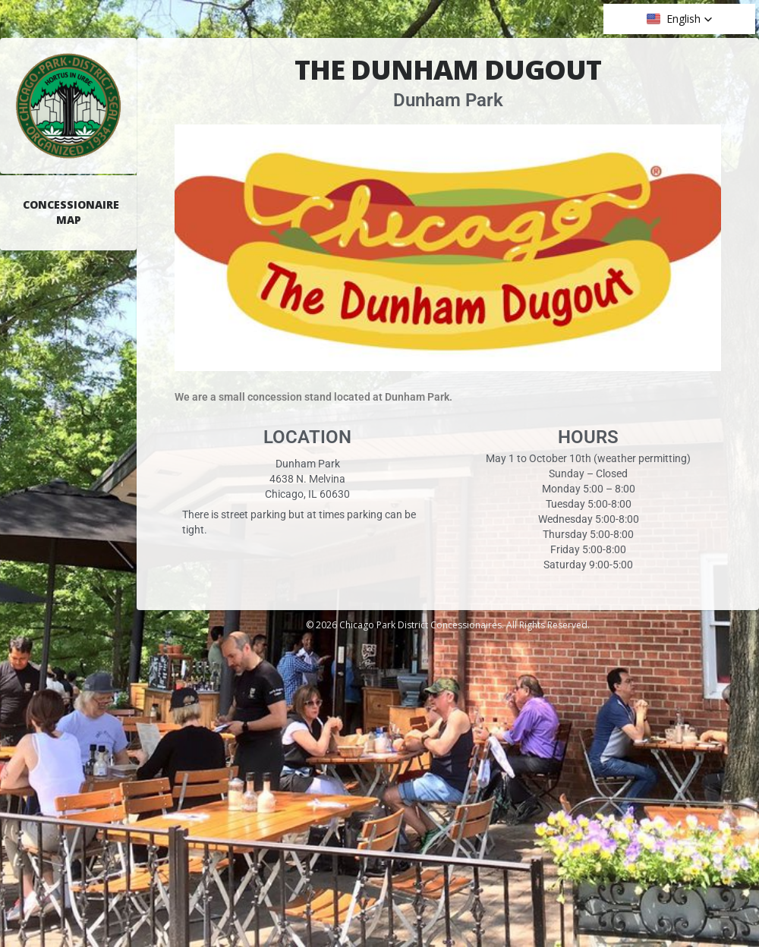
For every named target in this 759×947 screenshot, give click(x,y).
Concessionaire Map (71, 212)
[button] (680, 19)
